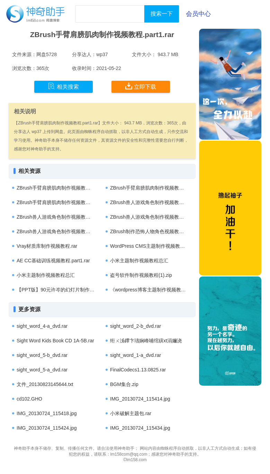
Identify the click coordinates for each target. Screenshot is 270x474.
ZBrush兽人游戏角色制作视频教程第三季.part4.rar (164, 217)
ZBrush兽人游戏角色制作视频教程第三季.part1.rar (164, 202)
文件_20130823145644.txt (45, 384)
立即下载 (140, 86)
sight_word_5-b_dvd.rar (42, 355)
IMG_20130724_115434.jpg (140, 428)
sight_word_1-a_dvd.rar (135, 355)
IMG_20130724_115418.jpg (47, 413)
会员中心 (198, 13)
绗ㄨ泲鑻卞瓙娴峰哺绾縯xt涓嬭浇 (146, 340)
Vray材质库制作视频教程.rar (47, 246)
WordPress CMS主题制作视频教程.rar (151, 246)
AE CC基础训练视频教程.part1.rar (53, 260)
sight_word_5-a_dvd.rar (42, 369)
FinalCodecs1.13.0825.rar (138, 369)
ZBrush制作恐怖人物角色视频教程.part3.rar (157, 231)
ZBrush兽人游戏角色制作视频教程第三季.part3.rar (71, 217)
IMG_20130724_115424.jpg (47, 428)
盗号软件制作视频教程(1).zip (141, 275)
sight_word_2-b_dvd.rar (135, 326)
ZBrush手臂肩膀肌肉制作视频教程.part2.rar (157, 188)
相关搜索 (63, 86)
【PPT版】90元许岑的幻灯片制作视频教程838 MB (71, 289)
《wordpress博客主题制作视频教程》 (150, 289)
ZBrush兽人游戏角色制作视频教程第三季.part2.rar (71, 231)
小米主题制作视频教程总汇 (139, 260)
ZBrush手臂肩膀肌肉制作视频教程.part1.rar (63, 188)
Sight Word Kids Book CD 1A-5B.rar (55, 340)
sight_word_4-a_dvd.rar (42, 326)
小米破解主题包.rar (130, 413)
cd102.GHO (29, 399)
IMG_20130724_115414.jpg (140, 399)
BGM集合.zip (124, 384)
